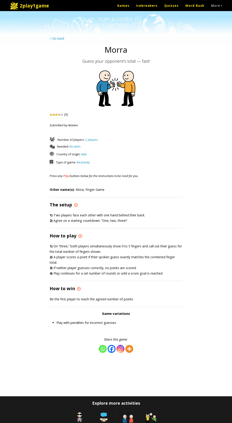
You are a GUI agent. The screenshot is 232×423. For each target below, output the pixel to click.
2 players (91, 140)
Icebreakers (146, 5)
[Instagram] (120, 349)
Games (123, 5)
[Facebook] (112, 349)
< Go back (57, 38)
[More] (129, 349)
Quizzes (171, 5)
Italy (84, 154)
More (216, 5)
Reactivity (83, 162)
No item (75, 146)
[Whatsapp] (103, 349)
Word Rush (194, 5)
